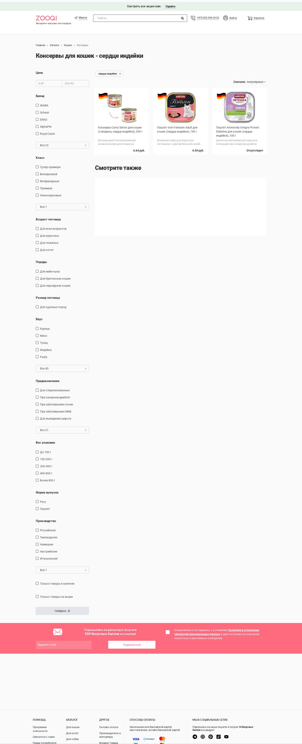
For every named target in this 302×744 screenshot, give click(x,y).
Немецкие (46, 542)
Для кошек (73, 727)
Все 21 (63, 428)
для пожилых (49, 240)
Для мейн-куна (50, 269)
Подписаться (132, 642)
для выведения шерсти (55, 416)
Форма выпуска (47, 490)
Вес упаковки (45, 440)
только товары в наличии (57, 581)
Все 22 (63, 143)
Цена (39, 71)
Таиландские (48, 535)
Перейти (170, 4)
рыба (43, 355)
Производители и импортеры (110, 735)
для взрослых (49, 233)
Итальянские (49, 556)
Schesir (44, 110)
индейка (46, 347)
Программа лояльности (40, 729)
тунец (44, 340)
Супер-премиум (50, 165)
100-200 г (46, 457)
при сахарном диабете (55, 395)
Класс (40, 155)
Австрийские (48, 549)
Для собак (72, 739)
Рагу (43, 499)
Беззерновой (48, 172)
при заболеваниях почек (56, 402)
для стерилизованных (55, 388)
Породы (41, 260)
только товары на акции (56, 594)
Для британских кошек (55, 276)
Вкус (39, 317)
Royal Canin (47, 131)
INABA (44, 103)
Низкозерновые (50, 193)
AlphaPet (46, 124)
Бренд (40, 94)
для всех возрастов (53, 226)
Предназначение (47, 379)
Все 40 (63, 366)
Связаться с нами (44, 736)
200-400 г (46, 464)
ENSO (43, 117)
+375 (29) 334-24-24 (208, 15)
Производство (46, 519)
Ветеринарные (49, 179)
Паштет (45, 506)
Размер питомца (48, 296)
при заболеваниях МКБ (55, 409)
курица (45, 326)
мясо (43, 333)
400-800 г (46, 471)
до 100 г (45, 449)
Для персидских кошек (55, 283)
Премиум (46, 186)
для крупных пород (53, 305)
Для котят (47, 247)
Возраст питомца (48, 217)
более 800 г (47, 478)
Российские (48, 528)
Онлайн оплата (108, 727)
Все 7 (63, 205)
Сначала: (239, 79)
